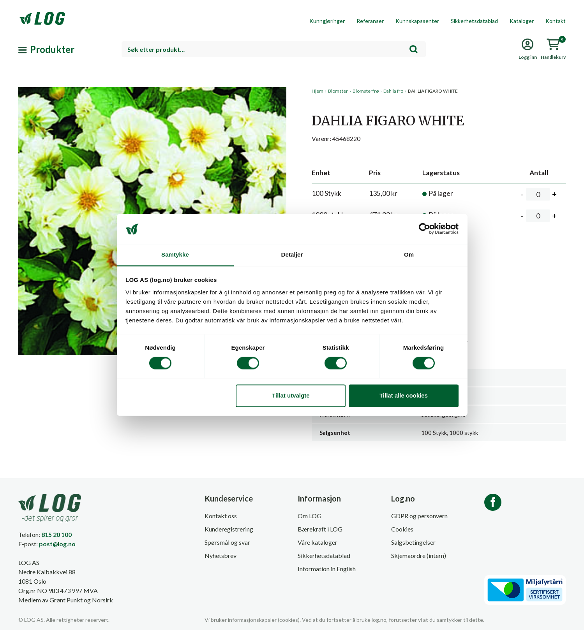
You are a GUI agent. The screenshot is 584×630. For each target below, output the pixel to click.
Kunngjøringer (327, 21)
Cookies (402, 529)
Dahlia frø (393, 91)
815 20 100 (56, 534)
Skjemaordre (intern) (418, 555)
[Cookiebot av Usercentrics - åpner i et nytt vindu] (424, 229)
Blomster (338, 91)
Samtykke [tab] (175, 254)
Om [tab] (409, 254)
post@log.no (57, 543)
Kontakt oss (221, 515)
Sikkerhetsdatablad (474, 21)
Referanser (370, 21)
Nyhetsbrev (220, 555)
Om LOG (309, 515)
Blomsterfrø (366, 91)
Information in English (327, 568)
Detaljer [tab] (292, 254)
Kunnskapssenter (417, 21)
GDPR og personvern (419, 515)
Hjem (317, 91)
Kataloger (522, 21)
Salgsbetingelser (413, 542)
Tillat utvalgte (290, 395)
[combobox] (274, 49)
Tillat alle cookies (403, 395)
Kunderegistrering (229, 529)
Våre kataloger (317, 542)
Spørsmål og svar (227, 542)
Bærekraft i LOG (320, 529)
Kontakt (555, 21)
